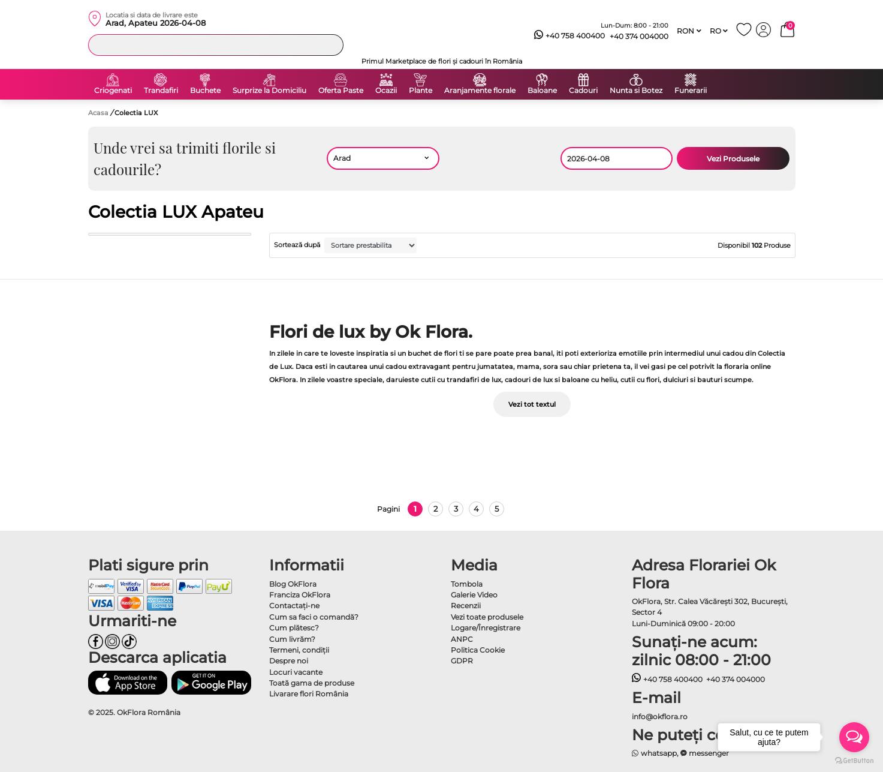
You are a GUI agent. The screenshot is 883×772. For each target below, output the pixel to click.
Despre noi (288, 660)
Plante (420, 90)
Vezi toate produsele (487, 616)
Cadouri (583, 90)
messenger (705, 753)
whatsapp (654, 753)
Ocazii (386, 90)
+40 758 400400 (569, 36)
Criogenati (113, 90)
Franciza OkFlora (299, 594)
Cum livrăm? (292, 639)
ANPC (462, 639)
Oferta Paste (340, 90)
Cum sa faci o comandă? (313, 616)
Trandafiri (161, 90)
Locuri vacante (296, 672)
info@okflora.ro (660, 716)
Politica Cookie (478, 649)
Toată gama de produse (311, 682)
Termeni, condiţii (299, 649)
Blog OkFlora (293, 583)
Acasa (98, 113)
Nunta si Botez (636, 90)
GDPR (462, 660)
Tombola (467, 583)
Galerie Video (474, 594)
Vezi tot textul (532, 404)
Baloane (542, 90)
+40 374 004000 (639, 36)
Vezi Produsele (733, 158)
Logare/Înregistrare (485, 627)
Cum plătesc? (294, 627)
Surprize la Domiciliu (269, 90)
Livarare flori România (308, 693)
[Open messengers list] (854, 737)
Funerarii (690, 90)
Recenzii (466, 605)
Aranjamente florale (480, 90)
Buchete (205, 90)
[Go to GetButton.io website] (854, 760)
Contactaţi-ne (294, 605)
